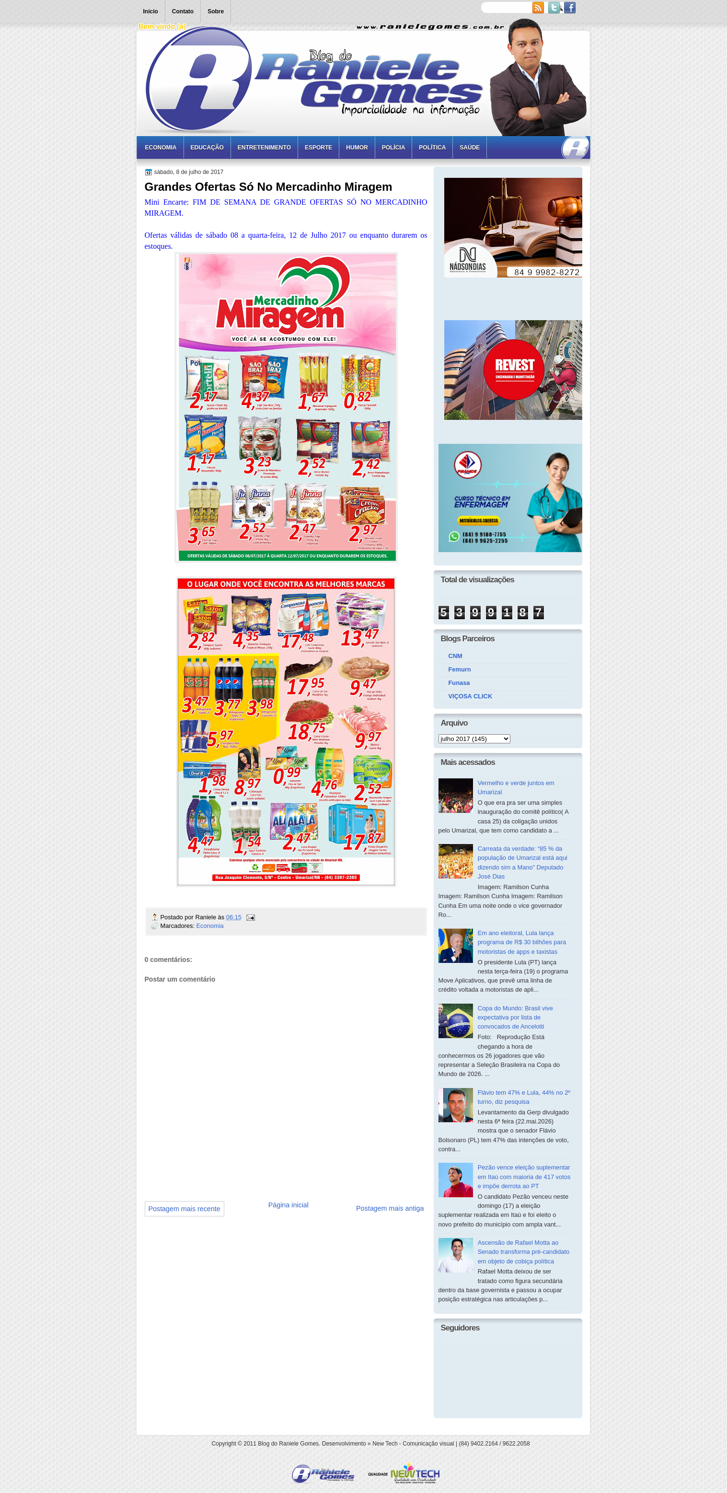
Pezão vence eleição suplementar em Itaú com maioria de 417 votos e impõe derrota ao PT (524, 1177)
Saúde (470, 147)
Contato (183, 11)
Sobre (216, 11)
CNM (455, 656)
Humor (357, 147)
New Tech (384, 1443)
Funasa (459, 682)
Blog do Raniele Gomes (288, 1443)
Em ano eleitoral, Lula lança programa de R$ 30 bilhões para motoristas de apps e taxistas (522, 942)
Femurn (460, 669)
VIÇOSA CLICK (471, 696)
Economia (161, 147)
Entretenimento (264, 147)
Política (432, 147)
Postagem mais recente (184, 1209)
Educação (207, 147)
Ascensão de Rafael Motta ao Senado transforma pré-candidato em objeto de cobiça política (524, 1252)
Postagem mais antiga (390, 1208)
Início (150, 11)
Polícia (393, 147)
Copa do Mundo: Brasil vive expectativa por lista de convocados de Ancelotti (515, 1017)
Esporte (318, 147)
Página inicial (288, 1205)
